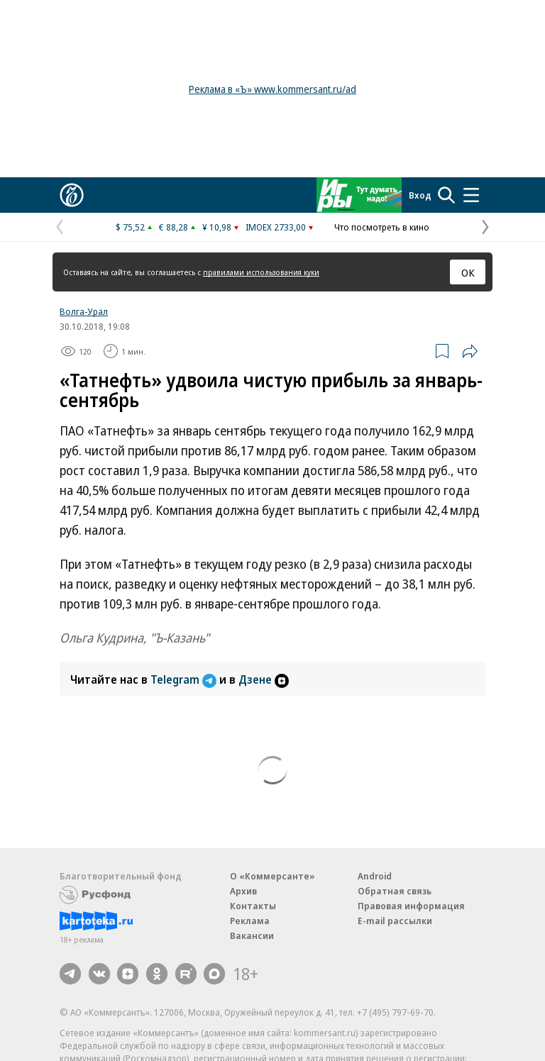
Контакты (253, 905)
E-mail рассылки (395, 920)
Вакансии (252, 935)
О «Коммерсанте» (272, 876)
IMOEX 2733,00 (276, 227)
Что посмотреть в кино (381, 227)
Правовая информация (411, 905)
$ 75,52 (130, 227)
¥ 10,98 (216, 227)
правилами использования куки (261, 272)
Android (375, 876)
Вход (420, 195)
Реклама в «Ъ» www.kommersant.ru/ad (272, 89)
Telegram (184, 679)
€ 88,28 (173, 227)
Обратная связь (394, 890)
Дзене (263, 679)
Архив (243, 890)
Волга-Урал (84, 311)
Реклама (250, 920)
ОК (468, 272)
